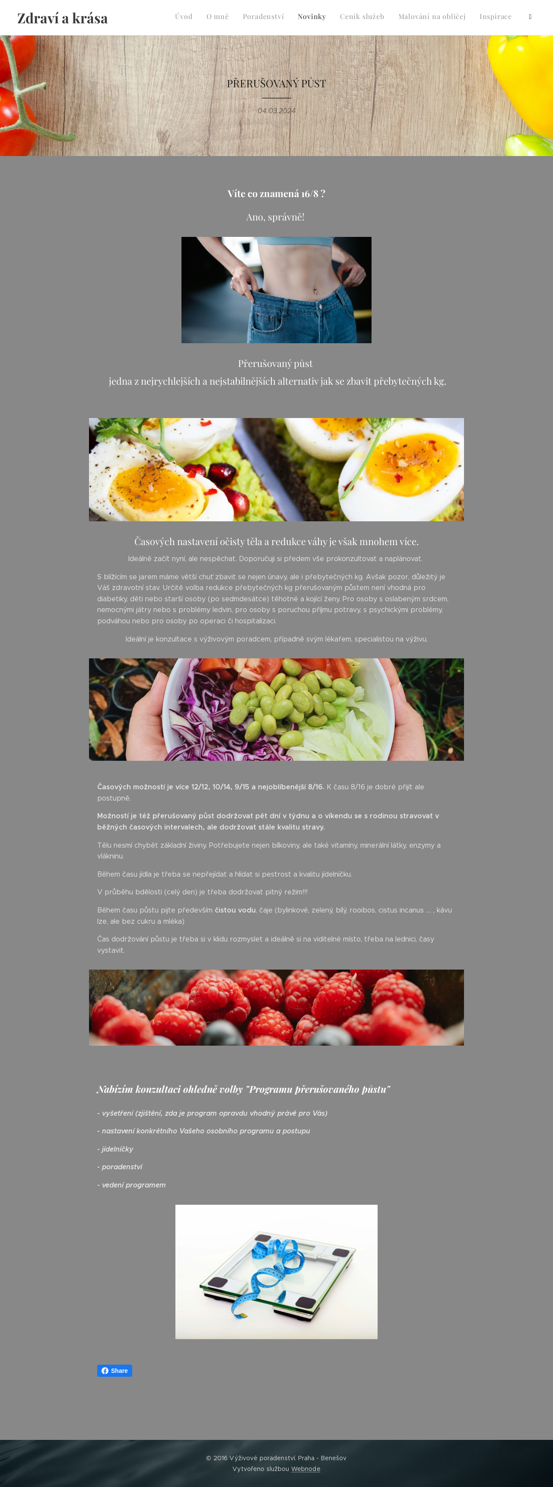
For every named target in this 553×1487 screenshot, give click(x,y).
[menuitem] (427, 18)
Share (115, 1370)
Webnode (306, 1469)
